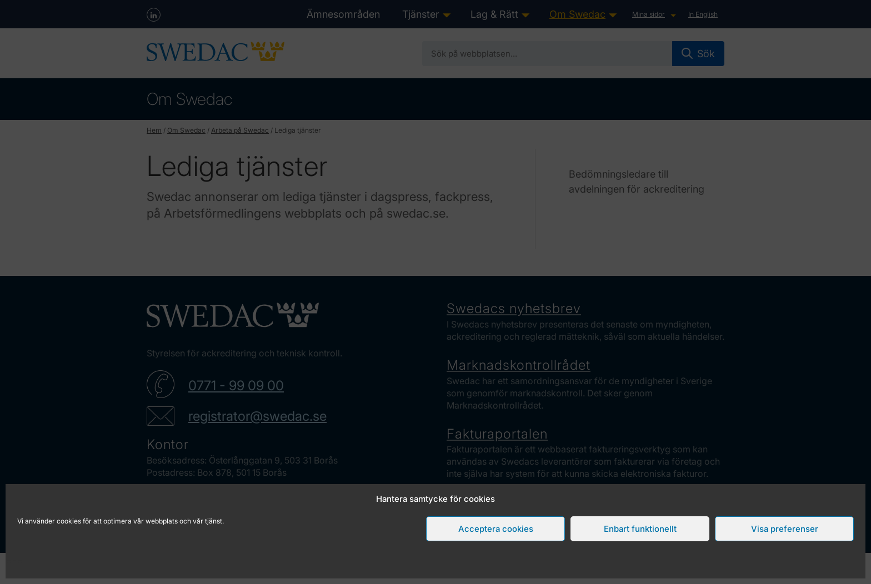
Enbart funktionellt (640, 528)
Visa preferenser (784, 528)
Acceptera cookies (495, 528)
